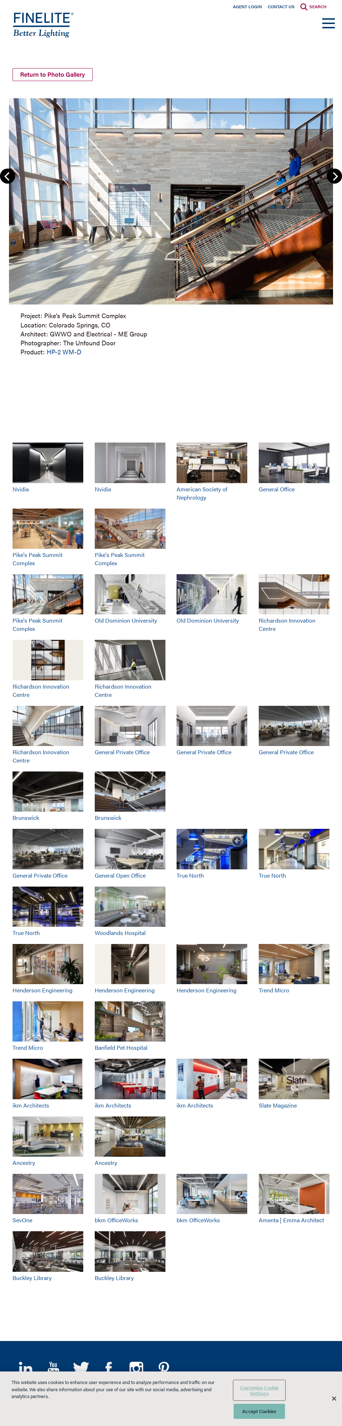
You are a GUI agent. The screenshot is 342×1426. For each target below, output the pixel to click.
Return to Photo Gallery (55, 73)
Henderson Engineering (42, 989)
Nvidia (21, 488)
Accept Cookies (259, 1411)
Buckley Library (32, 1276)
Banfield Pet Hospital (121, 1047)
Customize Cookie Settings (259, 1390)
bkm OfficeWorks (116, 1219)
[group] (171, 225)
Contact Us (281, 6)
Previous (7, 175)
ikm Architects (31, 1104)
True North (190, 874)
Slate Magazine (278, 1104)
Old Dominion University (126, 619)
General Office (277, 488)
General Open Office (120, 874)
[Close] (334, 1399)
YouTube (53, 1367)
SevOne (22, 1219)
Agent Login (247, 6)
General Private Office (122, 751)
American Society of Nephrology (202, 492)
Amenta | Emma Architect (291, 1219)
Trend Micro (274, 989)
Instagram (136, 1367)
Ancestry (24, 1162)
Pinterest (164, 1367)
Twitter (81, 1367)
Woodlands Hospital (120, 932)
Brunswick (26, 817)
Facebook (108, 1367)
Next (334, 175)
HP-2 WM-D (64, 350)
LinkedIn (26, 1367)
